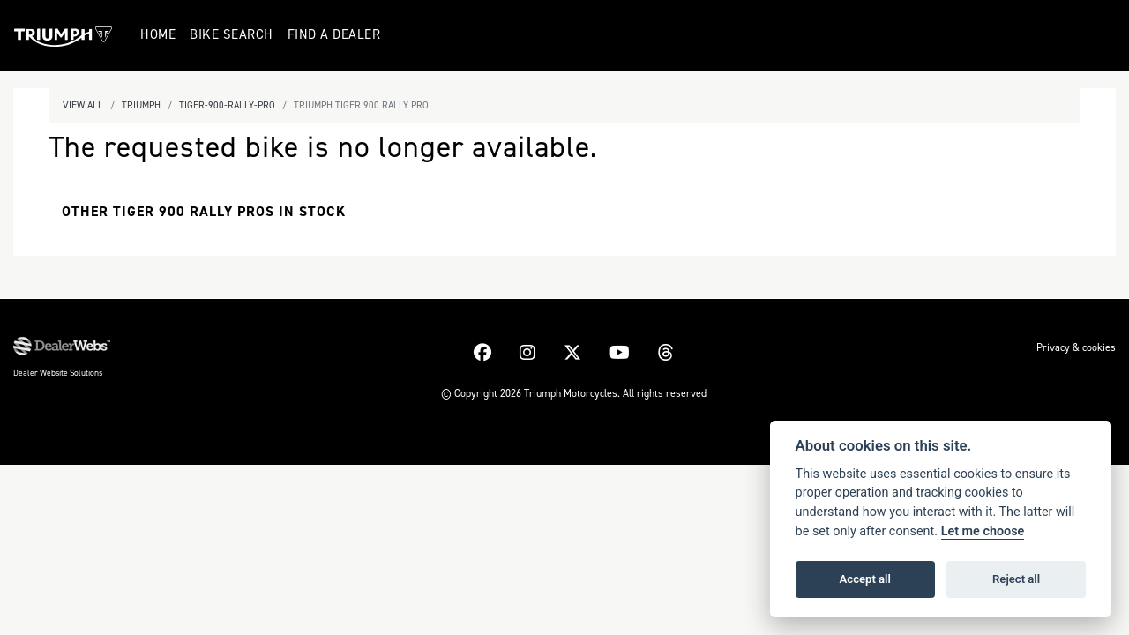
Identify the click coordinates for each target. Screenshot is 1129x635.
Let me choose (983, 531)
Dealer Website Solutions (57, 372)
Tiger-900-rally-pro (227, 105)
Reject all (1016, 579)
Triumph (141, 105)
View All (83, 105)
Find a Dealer (334, 34)
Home (158, 34)
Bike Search (231, 34)
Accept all (865, 579)
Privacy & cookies (1076, 347)
